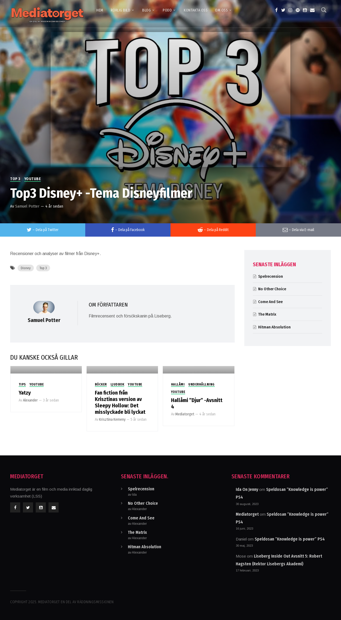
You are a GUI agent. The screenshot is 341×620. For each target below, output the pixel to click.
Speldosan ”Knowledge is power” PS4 (290, 539)
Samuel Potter (27, 206)
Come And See (270, 301)
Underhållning (201, 384)
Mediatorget (184, 414)
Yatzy (25, 393)
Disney (26, 268)
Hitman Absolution (274, 327)
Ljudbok (117, 384)
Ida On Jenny (247, 489)
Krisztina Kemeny (112, 419)
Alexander (30, 400)
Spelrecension (270, 276)
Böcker (101, 384)
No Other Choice (272, 289)
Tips (22, 384)
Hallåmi (178, 384)
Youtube (32, 179)
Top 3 (15, 179)
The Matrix (267, 314)
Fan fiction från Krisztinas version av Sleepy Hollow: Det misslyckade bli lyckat (120, 402)
